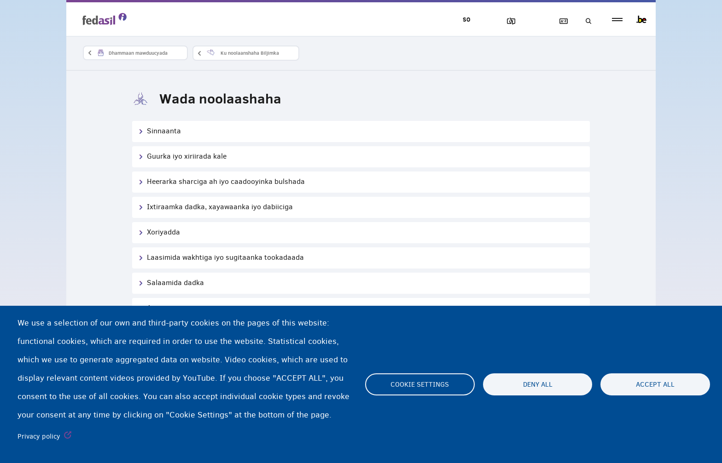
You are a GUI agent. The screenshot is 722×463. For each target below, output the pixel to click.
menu (617, 19)
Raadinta (586, 21)
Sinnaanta (164, 131)
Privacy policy (38, 436)
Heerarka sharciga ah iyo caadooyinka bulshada (226, 181)
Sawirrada (507, 21)
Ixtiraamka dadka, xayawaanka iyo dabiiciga (220, 206)
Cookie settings (419, 384)
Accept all (655, 384)
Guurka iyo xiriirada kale (187, 156)
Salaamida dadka (175, 282)
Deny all (538, 384)
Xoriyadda (163, 232)
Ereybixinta (559, 21)
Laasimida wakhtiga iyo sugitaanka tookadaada (225, 257)
